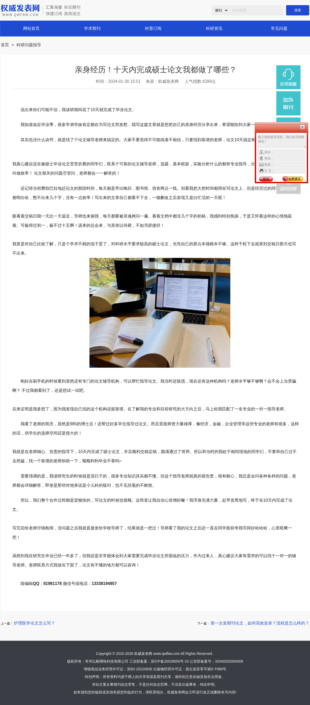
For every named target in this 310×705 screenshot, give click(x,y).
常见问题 (279, 28)
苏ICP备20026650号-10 (170, 661)
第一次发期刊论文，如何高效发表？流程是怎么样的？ (260, 623)
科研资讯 (214, 28)
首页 (5, 45)
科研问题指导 (28, 45)
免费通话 (294, 179)
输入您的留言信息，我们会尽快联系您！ (282, 141)
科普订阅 (153, 28)
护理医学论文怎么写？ (34, 623)
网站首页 (31, 28)
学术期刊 (92, 28)
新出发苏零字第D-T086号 (206, 669)
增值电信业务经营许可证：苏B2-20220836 (118, 669)
